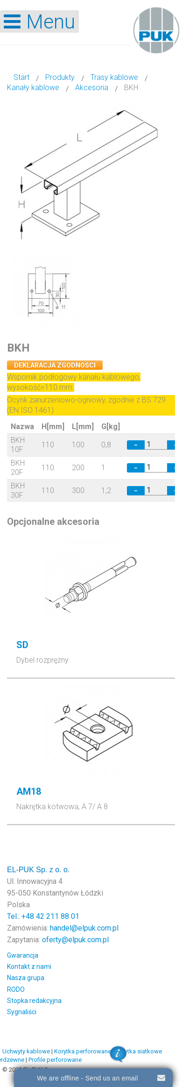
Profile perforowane (55, 1059)
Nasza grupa (25, 977)
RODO (16, 989)
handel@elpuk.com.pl (84, 928)
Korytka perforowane (82, 1051)
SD (22, 644)
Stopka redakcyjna (34, 1000)
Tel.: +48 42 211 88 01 (43, 916)
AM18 (28, 791)
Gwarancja (22, 955)
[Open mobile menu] (39, 21)
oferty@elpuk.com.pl (75, 939)
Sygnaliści (21, 1012)
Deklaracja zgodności (55, 365)
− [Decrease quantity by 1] (136, 445)
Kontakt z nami (29, 966)
